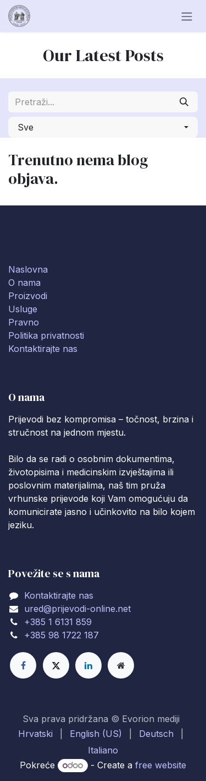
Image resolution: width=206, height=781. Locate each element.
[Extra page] (121, 665)
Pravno (23, 322)
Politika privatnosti (46, 335)
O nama (24, 282)
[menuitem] (35, 733)
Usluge (22, 308)
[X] (56, 665)
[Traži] (184, 101)
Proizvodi (27, 295)
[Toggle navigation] (187, 16)
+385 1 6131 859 (58, 621)
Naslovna (28, 269)
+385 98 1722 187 (61, 635)
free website (160, 765)
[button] (103, 127)
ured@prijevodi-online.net (77, 608)
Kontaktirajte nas (42, 348)
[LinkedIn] (88, 665)
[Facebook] (23, 665)
